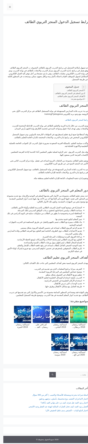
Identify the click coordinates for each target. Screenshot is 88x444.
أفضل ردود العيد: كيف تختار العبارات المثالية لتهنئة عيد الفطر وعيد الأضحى (55, 406)
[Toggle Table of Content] (79, 87)
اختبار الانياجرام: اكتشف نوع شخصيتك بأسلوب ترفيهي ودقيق (60, 398)
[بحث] (49, 374)
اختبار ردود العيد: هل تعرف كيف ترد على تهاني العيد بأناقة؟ (61, 402)
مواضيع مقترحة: (73, 99)
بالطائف (65, 120)
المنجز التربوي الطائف (71, 90)
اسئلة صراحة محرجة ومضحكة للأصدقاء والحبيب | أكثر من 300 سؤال (57, 395)
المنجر (77, 120)
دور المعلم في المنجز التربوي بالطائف (66, 93)
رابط (83, 120)
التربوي (71, 120)
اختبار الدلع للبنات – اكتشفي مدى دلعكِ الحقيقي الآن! (63, 410)
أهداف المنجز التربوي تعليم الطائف (67, 96)
